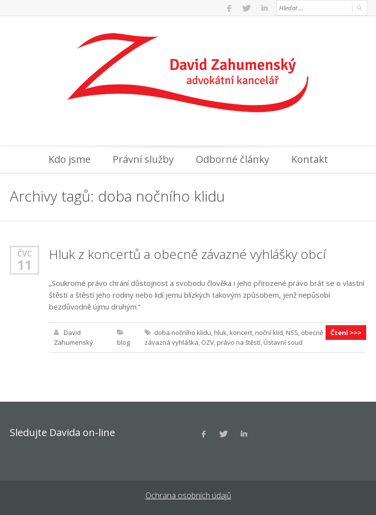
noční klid (269, 332)
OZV (207, 342)
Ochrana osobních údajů (188, 495)
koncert (241, 332)
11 (24, 265)
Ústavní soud (283, 342)
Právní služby (143, 159)
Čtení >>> (345, 332)
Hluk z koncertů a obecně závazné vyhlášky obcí (187, 254)
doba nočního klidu (182, 332)
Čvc (24, 253)
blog (123, 342)
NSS (292, 332)
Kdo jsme (69, 159)
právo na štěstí (238, 342)
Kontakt (309, 159)
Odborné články (232, 159)
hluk (220, 332)
